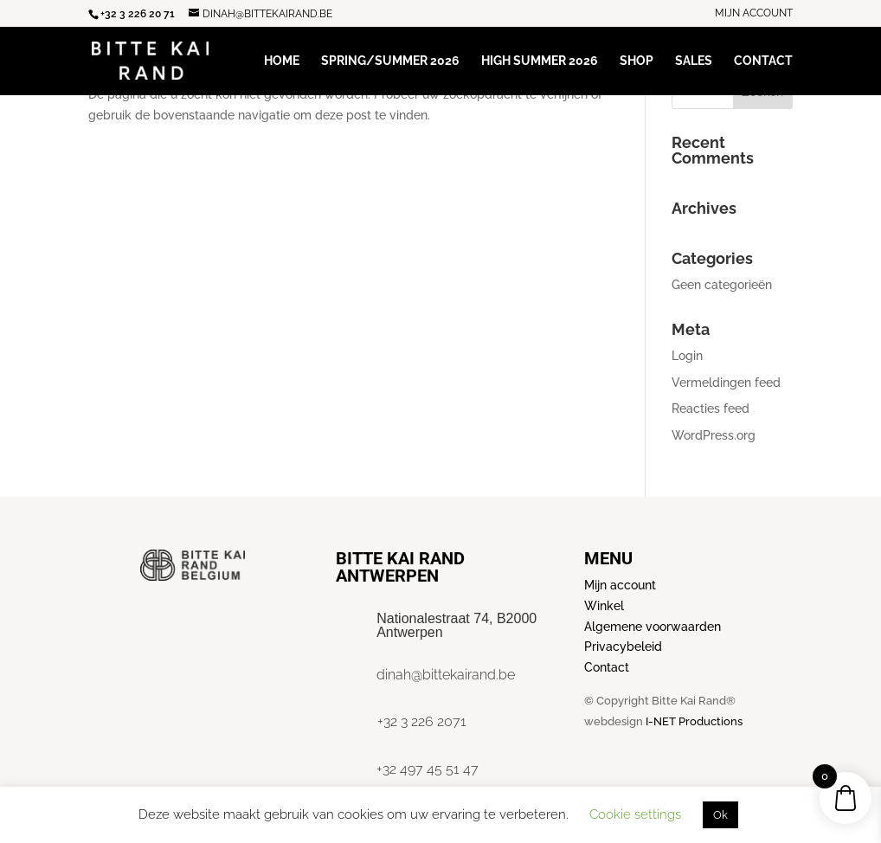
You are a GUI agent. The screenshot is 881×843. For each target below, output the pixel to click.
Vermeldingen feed (726, 382)
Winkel (604, 606)
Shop (636, 61)
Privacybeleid (623, 646)
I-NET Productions (694, 721)
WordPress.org (714, 435)
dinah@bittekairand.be (445, 674)
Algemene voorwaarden (652, 627)
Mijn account (754, 13)
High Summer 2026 (539, 61)
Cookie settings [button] (635, 814)
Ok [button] (720, 814)
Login (687, 356)
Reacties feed (710, 408)
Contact (763, 61)
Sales (693, 61)
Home (281, 61)
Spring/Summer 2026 (390, 61)
